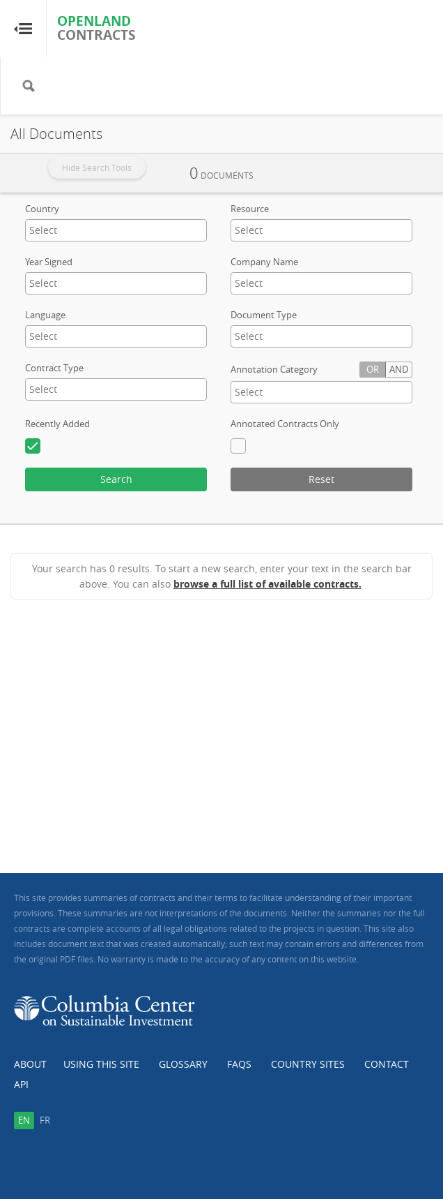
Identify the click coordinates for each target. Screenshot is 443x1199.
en (24, 1120)
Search (116, 479)
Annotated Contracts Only (285, 423)
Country (42, 208)
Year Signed (48, 261)
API (21, 1084)
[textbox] (84, 230)
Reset (321, 479)
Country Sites (308, 1064)
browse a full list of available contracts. (267, 583)
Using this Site (101, 1064)
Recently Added (57, 423)
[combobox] (116, 230)
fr (45, 1120)
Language (45, 314)
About (30, 1064)
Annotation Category (274, 369)
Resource (250, 208)
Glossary (183, 1064)
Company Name (264, 261)
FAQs (239, 1064)
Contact (386, 1064)
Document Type (264, 314)
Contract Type (54, 368)
